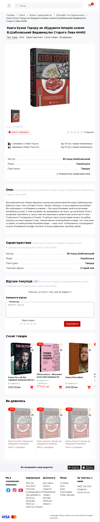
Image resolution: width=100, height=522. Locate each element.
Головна (64, 483)
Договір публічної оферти (47, 501)
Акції (62, 489)
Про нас (30, 483)
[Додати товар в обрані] (32, 345)
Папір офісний (67, 495)
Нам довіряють (33, 495)
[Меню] (9, 6)
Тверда (85, 169)
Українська (83, 164)
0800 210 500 (84, 486)
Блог (62, 486)
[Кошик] (89, 6)
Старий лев (87, 268)
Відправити (72, 324)
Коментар (14, 302)
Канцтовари (66, 492)
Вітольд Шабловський (76, 159)
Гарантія (47, 489)
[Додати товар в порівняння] (32, 350)
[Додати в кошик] (31, 387)
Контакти (31, 486)
